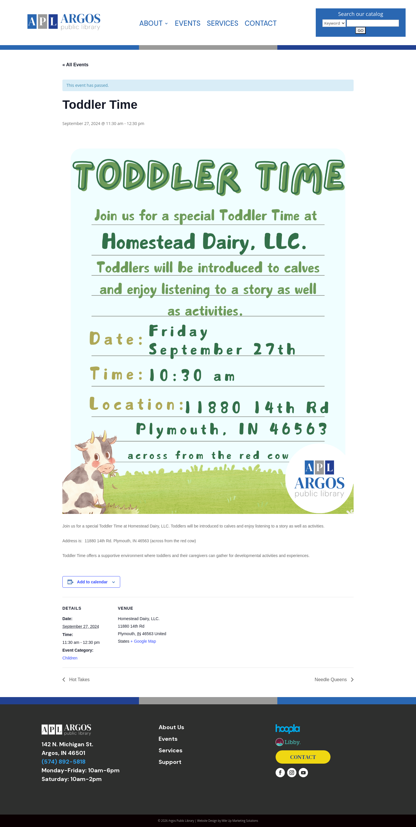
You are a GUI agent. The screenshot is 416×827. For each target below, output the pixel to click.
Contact (261, 24)
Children (69, 658)
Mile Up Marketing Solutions (240, 821)
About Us (171, 727)
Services (222, 24)
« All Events (75, 64)
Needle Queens (331, 679)
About (151, 24)
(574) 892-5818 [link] (64, 761)
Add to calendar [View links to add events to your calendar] (92, 582)
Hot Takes (79, 679)
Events (187, 24)
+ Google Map (143, 641)
